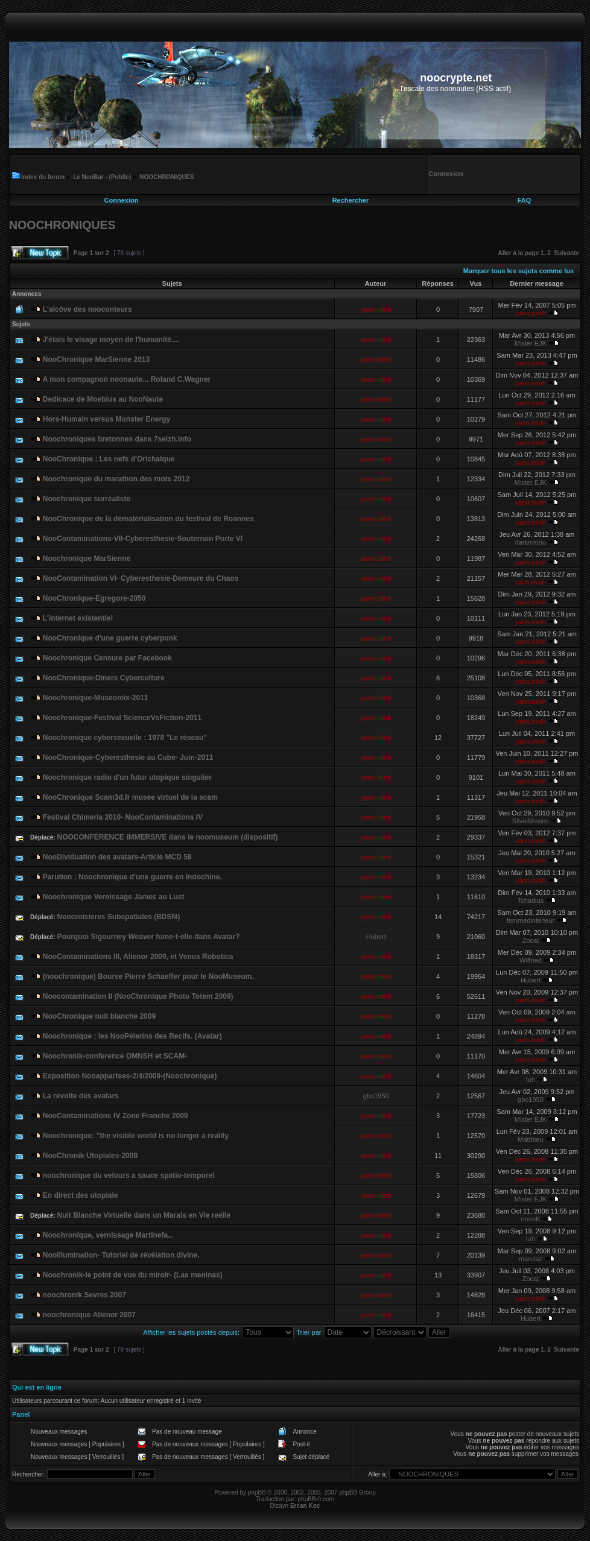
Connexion (121, 200)
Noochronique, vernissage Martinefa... (108, 1235)
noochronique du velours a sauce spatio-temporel (129, 1175)
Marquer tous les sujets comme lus (518, 270)
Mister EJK (531, 343)
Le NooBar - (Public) (102, 177)
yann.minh (376, 309)
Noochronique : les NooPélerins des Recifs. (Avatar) (132, 1036)
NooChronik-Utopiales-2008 (90, 1155)
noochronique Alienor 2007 (89, 1315)
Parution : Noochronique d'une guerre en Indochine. (132, 877)
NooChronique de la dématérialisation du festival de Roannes (148, 518)
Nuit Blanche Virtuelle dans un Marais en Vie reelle (143, 1215)
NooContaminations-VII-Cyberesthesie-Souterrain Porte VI (143, 538)
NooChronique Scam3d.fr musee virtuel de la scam (130, 797)
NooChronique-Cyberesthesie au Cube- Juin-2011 (128, 757)
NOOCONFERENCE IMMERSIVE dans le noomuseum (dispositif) (167, 837)
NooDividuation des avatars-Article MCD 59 (117, 857)
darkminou (530, 542)
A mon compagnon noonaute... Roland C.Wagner (127, 379)
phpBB (257, 1492)
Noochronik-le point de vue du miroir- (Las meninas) (133, 1275)
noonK (531, 1219)
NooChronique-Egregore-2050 (94, 598)
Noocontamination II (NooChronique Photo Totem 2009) (138, 996)
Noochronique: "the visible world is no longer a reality (136, 1135)
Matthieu (530, 1139)
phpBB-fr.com (316, 1499)
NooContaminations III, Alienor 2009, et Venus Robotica (138, 956)
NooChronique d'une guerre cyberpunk (110, 638)
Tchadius (531, 900)
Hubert (376, 936)
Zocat (530, 940)
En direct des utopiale (80, 1195)
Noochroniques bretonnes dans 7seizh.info (117, 439)
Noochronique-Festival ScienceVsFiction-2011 (122, 718)
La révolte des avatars (81, 1096)
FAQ (524, 200)
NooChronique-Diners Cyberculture (104, 678)
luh (530, 1079)
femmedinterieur (530, 920)
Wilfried (530, 960)
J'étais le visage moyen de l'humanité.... (111, 339)
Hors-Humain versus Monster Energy (106, 419)
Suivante (566, 253)
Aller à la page (518, 253)
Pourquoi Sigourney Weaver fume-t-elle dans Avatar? (148, 936)
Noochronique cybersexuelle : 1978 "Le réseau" (125, 737)
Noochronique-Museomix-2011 (95, 698)
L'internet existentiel (78, 618)
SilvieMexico (530, 820)
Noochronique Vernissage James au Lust (114, 897)
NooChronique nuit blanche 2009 (99, 1016)
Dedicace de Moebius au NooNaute (103, 399)
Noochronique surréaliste (86, 499)
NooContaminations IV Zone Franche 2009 (115, 1116)
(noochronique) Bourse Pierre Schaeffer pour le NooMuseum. (148, 976)
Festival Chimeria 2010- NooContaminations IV (123, 817)
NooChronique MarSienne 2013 (96, 359)
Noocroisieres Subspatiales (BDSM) (118, 917)
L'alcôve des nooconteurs (87, 309)
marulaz (530, 1258)
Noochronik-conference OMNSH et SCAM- (115, 1056)
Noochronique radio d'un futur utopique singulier (127, 777)
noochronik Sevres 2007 (84, 1295)
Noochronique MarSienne (86, 558)
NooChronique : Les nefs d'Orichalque (109, 459)
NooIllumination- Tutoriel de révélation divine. (121, 1255)
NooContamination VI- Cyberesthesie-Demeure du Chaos (141, 578)
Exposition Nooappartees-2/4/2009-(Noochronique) (130, 1076)
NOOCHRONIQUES (166, 177)
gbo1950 (376, 1096)
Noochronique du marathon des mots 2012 (116, 479)
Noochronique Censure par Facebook (107, 658)
